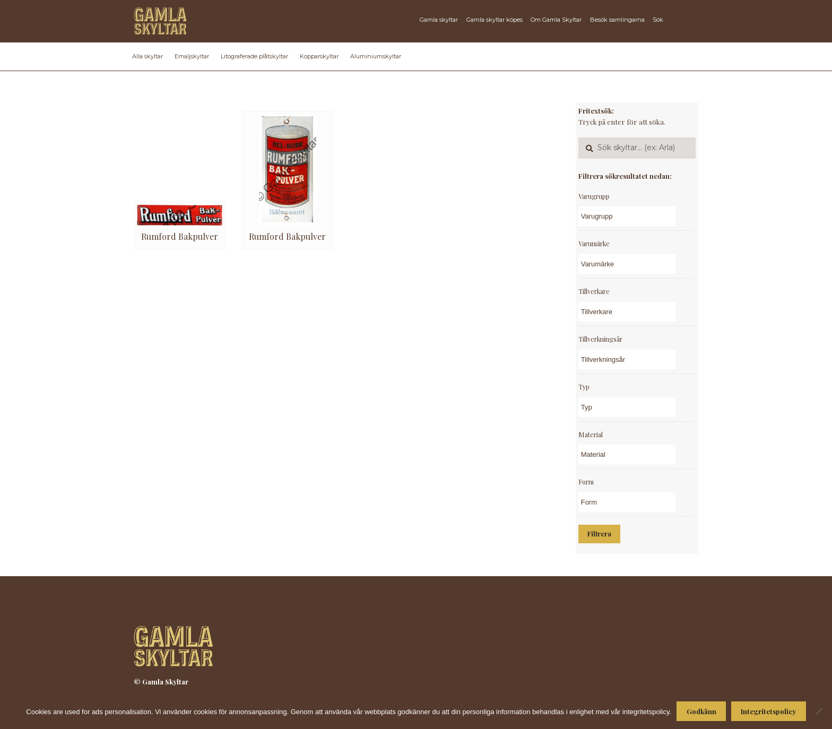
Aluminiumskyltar (375, 56)
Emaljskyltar (192, 56)
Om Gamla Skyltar (556, 19)
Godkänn (701, 711)
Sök (658, 19)
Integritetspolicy (768, 711)
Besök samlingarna (617, 19)
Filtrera (599, 534)
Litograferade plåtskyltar (254, 56)
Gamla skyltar (439, 19)
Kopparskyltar (319, 56)
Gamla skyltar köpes (494, 19)
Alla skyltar (147, 56)
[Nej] (818, 711)
